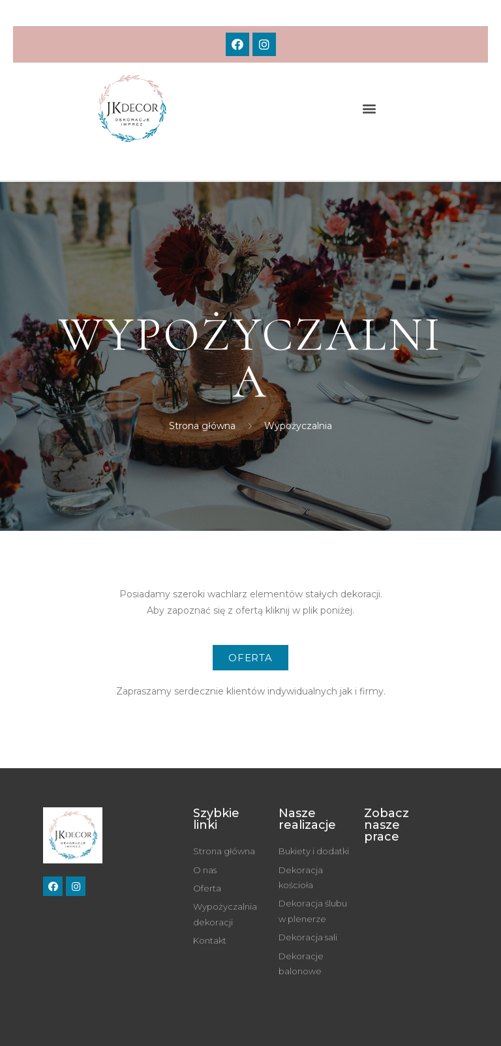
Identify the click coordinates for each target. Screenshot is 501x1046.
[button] (369, 108)
